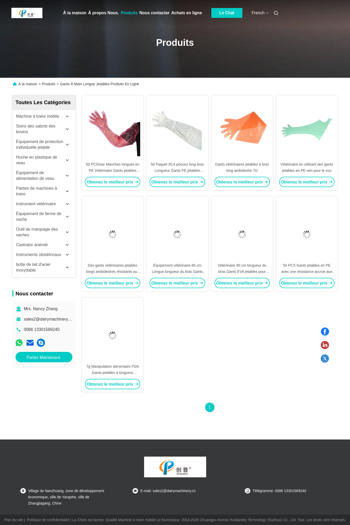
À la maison (74, 13)
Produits (129, 13)
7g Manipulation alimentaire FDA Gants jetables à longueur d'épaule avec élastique (112, 372)
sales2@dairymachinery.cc (48, 319)
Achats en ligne (186, 13)
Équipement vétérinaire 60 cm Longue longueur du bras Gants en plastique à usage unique (177, 271)
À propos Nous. (103, 13)
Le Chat (226, 13)
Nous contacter (154, 13)
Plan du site (13, 520)
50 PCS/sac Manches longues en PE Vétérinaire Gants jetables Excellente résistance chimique (112, 170)
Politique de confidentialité (48, 520)
